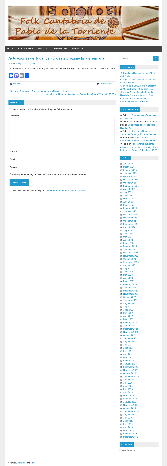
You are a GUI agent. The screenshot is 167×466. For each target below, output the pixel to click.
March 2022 (129, 319)
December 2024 (130, 214)
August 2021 (129, 341)
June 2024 (128, 233)
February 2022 (130, 322)
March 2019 (129, 430)
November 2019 (130, 405)
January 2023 (129, 287)
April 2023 (128, 278)
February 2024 (130, 246)
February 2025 (130, 208)
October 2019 (129, 408)
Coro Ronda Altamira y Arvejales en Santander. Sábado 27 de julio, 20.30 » (81, 94)
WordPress (22, 463)
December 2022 (130, 290)
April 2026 (128, 163)
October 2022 (129, 297)
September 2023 (131, 262)
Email (13, 159)
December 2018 (130, 437)
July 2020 (128, 383)
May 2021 (128, 351)
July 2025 (128, 192)
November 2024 (130, 217)
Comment (15, 115)
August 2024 (129, 227)
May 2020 (128, 389)
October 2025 (129, 183)
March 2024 (129, 243)
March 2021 (129, 357)
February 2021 (130, 360)
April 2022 (128, 316)
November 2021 (130, 332)
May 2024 (128, 237)
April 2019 (128, 427)
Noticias (42, 48)
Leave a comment (107, 84)
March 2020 (129, 395)
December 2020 (130, 367)
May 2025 (128, 198)
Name (13, 151)
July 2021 (128, 344)
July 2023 (128, 268)
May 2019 (128, 424)
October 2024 (129, 221)
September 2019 (131, 411)
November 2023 (130, 256)
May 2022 (128, 313)
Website (13, 167)
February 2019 (130, 433)
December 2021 (130, 329)
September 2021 (131, 338)
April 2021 (128, 354)
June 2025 (128, 195)
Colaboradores (59, 48)
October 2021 (129, 335)
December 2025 (130, 176)
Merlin (33, 463)
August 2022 (129, 303)
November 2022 (130, 294)
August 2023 (129, 265)
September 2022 (131, 300)
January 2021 (129, 364)
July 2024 (128, 230)
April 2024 (128, 240)
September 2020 (131, 376)
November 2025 (130, 179)
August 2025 (129, 189)
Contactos (77, 48)
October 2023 (129, 259)
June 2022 (128, 310)
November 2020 (130, 370)
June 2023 (128, 271)
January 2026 (129, 173)
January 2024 (129, 249)
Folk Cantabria (25, 48)
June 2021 (128, 348)
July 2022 (128, 306)
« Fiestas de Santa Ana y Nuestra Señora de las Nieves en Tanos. (38, 91)
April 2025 (128, 202)
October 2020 (129, 373)
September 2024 (131, 224)
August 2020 (129, 379)
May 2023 (128, 275)
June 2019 (128, 421)
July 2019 (128, 418)
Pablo (33, 63)
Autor (10, 48)
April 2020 (128, 392)
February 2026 (130, 170)
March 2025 (129, 205)
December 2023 (130, 252)
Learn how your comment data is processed (65, 190)
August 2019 (129, 414)
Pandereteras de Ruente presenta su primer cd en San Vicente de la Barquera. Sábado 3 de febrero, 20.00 (139, 147)
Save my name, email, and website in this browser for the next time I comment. (49, 174)
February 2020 (130, 398)
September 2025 (131, 186)
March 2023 (129, 281)
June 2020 (128, 386)
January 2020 (129, 402)
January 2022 (129, 325)
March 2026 (129, 167)
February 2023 (130, 284)
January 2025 (129, 211)
